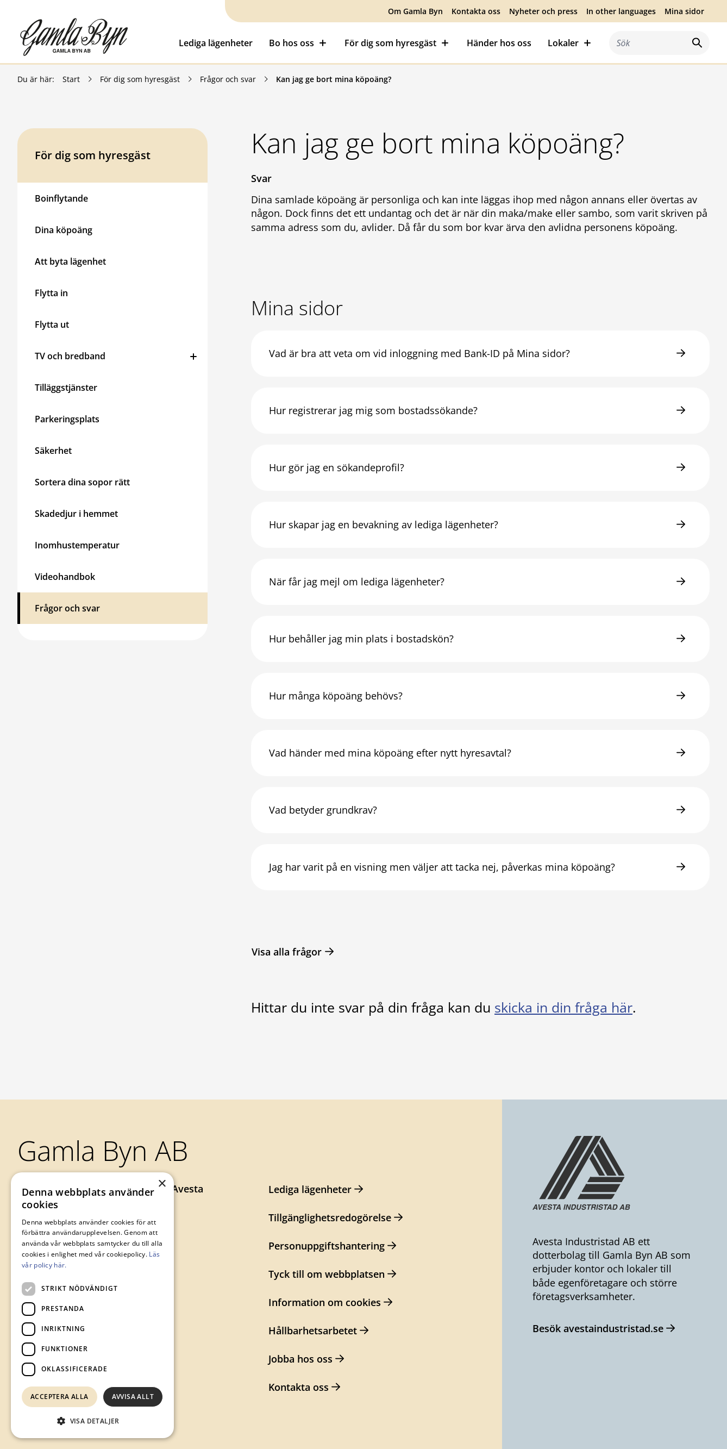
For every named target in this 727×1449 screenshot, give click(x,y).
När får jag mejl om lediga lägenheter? (356, 581)
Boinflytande (61, 198)
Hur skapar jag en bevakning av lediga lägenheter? (383, 524)
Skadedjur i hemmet (76, 514)
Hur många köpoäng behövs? (336, 695)
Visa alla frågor (287, 951)
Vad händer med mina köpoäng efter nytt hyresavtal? (390, 752)
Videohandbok (65, 577)
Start (71, 79)
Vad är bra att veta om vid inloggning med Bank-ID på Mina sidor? (419, 353)
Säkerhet (53, 451)
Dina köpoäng (63, 230)
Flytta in (51, 293)
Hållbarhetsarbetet (312, 1330)
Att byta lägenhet (70, 261)
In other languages (621, 11)
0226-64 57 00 (67, 1209)
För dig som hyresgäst (140, 79)
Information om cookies (324, 1302)
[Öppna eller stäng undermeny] (193, 356)
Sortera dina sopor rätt (82, 482)
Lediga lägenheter (216, 43)
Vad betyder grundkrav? (323, 809)
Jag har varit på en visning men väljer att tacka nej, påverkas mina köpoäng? (442, 866)
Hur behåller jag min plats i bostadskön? (361, 638)
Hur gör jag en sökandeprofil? (336, 467)
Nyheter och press (543, 11)
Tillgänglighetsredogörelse (329, 1217)
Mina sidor (684, 11)
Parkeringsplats (67, 419)
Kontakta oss (476, 11)
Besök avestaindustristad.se (597, 1328)
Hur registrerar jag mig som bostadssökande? (373, 410)
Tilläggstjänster (66, 388)
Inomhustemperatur (77, 545)
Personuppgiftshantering (326, 1245)
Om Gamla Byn (415, 11)
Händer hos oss (499, 43)
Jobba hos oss (300, 1358)
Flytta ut (52, 324)
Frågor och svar (228, 79)
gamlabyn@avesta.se (85, 1231)
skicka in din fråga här (563, 1007)
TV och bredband (70, 356)
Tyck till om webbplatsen (326, 1274)
